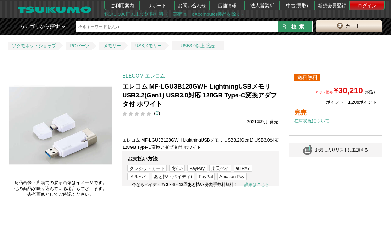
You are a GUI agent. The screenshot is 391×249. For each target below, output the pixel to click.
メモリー (112, 45)
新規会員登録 (332, 5)
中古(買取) (297, 5)
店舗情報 (227, 5)
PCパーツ (79, 45)
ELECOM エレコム (143, 75)
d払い (177, 168)
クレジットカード (147, 168)
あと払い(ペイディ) (173, 176)
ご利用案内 (122, 5)
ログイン (367, 5)
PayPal (206, 176)
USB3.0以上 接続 (198, 45)
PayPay (197, 168)
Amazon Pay (231, 176)
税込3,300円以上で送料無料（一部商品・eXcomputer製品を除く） (175, 14)
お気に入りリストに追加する (341, 150)
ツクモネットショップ (34, 45)
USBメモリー (148, 45)
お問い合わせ (192, 5)
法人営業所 (262, 5)
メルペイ (138, 176)
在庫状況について (312, 120)
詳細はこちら (256, 184)
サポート (157, 5)
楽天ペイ (220, 168)
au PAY (243, 168)
